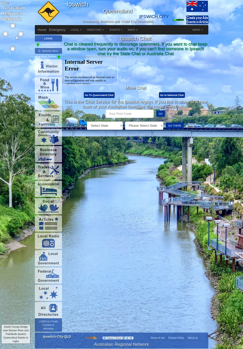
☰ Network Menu (48, 50)
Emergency (57, 30)
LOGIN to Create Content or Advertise (48, 325)
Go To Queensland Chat (99, 95)
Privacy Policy (176, 337)
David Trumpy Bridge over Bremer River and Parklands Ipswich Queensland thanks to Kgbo (16, 334)
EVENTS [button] (116, 29)
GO (161, 113)
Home (42, 30)
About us (193, 337)
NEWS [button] (198, 29)
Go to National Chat (172, 95)
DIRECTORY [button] (95, 29)
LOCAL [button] (76, 29)
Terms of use (157, 337)
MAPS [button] (132, 29)
